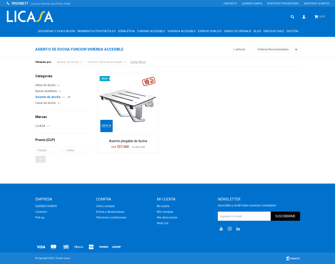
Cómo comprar (105, 206)
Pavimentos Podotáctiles (96, 31)
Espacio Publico (210, 31)
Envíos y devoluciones (110, 211)
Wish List (163, 223)
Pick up (39, 217)
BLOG (257, 31)
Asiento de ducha (68, 62)
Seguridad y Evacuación (56, 31)
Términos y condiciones (111, 217)
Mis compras (165, 211)
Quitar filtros (138, 62)
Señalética (126, 31)
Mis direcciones (167, 217)
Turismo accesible (151, 31)
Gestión (292, 31)
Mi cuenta (163, 206)
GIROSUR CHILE (273, 31)
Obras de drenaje (237, 31)
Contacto (230, 3)
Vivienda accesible (181, 31)
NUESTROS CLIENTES (316, 3)
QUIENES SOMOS (252, 3)
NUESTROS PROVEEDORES (283, 3)
